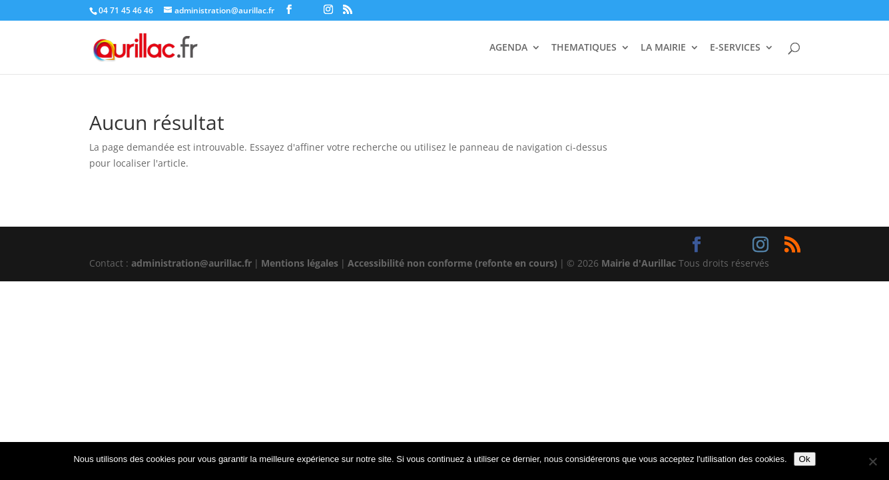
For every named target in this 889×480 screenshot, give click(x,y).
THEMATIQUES (584, 48)
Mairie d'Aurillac (638, 263)
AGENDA (508, 48)
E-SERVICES (735, 48)
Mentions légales (299, 263)
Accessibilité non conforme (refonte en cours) (452, 263)
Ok (804, 459)
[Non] (872, 461)
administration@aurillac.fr (191, 263)
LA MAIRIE (663, 48)
